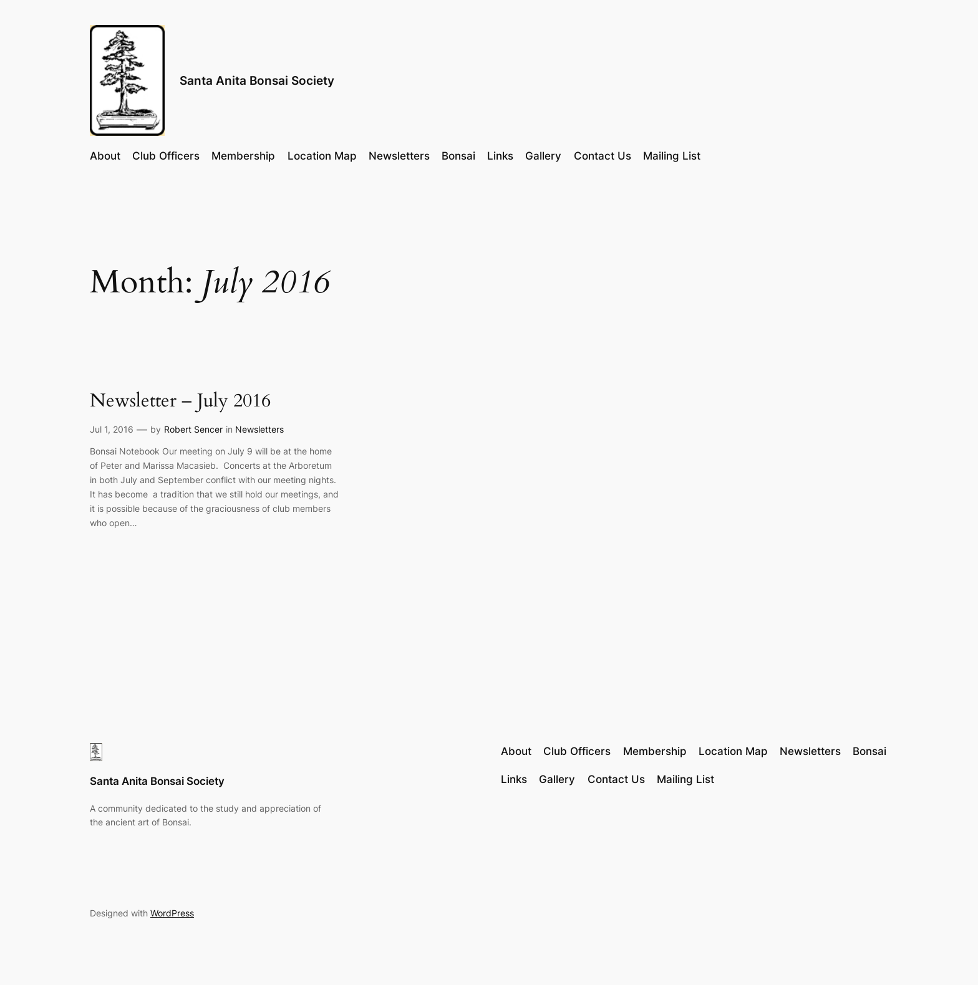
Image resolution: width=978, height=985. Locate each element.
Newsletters (259, 429)
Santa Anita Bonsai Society (257, 80)
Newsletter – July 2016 (180, 401)
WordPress (172, 913)
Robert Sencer (193, 429)
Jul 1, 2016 (111, 429)
